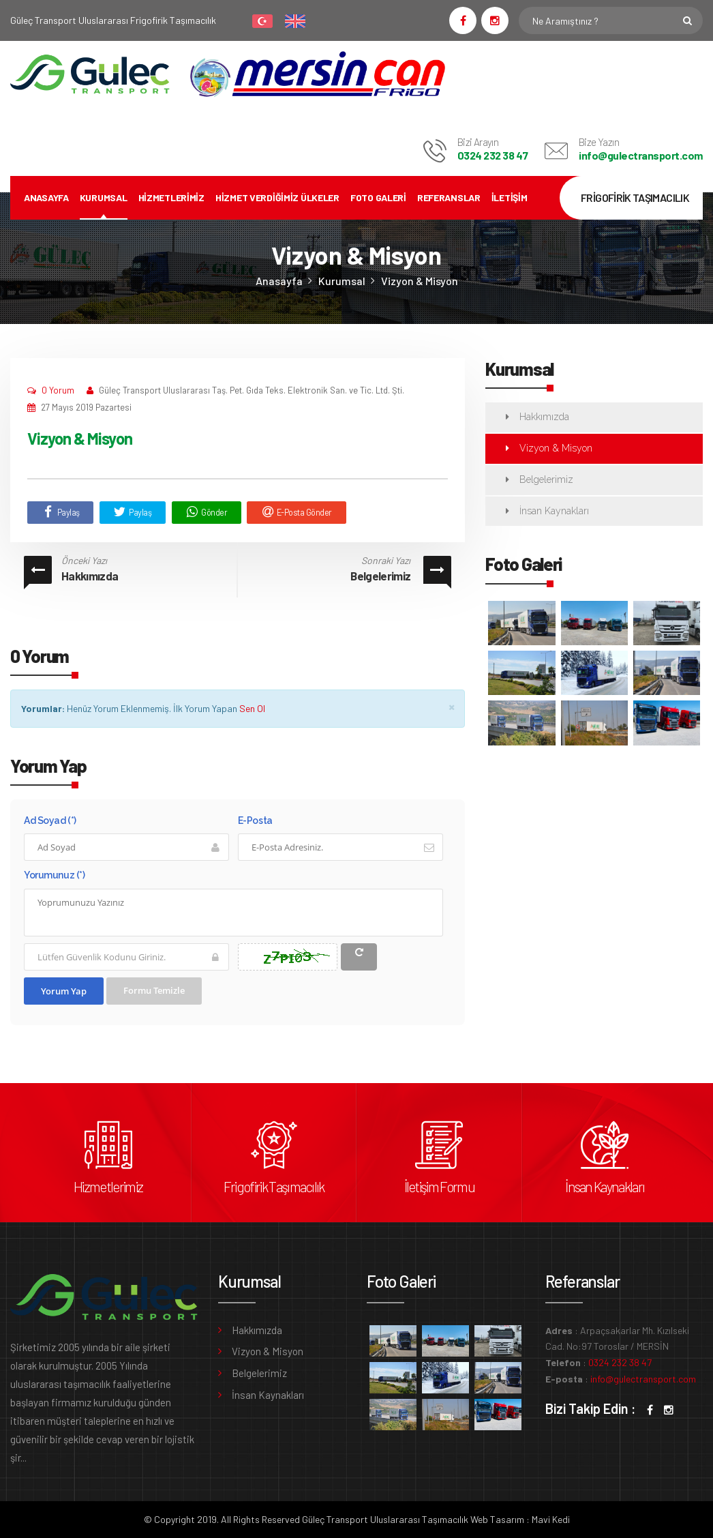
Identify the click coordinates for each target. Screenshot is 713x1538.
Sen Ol (252, 708)
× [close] (452, 706)
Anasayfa (46, 197)
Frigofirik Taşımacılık (274, 1187)
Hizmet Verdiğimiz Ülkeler (277, 197)
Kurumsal (103, 197)
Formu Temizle (154, 990)
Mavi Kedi (551, 1519)
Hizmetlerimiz (171, 197)
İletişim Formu (439, 1187)
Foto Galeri (378, 197)
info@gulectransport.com (641, 155)
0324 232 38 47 (492, 155)
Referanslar (449, 197)
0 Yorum (58, 390)
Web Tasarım (497, 1519)
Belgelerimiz (380, 575)
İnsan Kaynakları (554, 510)
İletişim (509, 197)
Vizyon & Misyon (419, 280)
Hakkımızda (89, 575)
